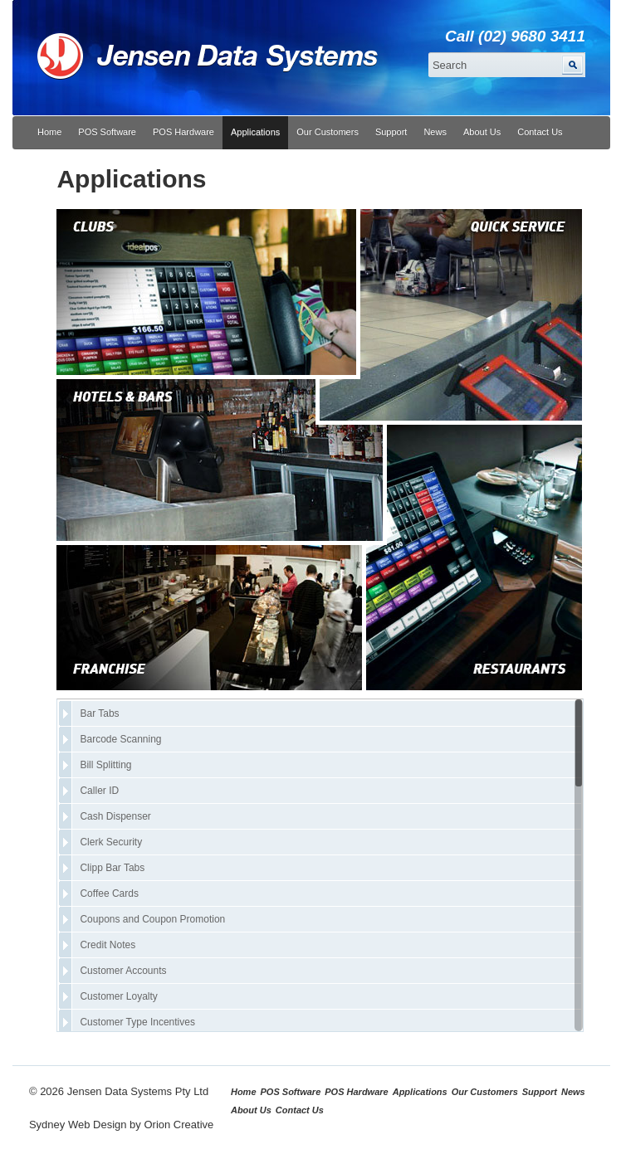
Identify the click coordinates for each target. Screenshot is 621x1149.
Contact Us (539, 132)
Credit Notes (107, 945)
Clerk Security (111, 842)
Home (49, 132)
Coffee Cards (109, 893)
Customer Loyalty (118, 996)
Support (391, 132)
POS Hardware (183, 132)
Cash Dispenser (115, 816)
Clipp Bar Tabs (112, 868)
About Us (482, 132)
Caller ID (99, 790)
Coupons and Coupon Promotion (152, 919)
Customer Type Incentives (137, 1022)
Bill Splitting (105, 765)
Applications (255, 132)
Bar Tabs (99, 713)
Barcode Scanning (120, 739)
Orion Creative (178, 1124)
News (435, 132)
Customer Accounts (123, 970)
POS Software (107, 132)
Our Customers (327, 132)
